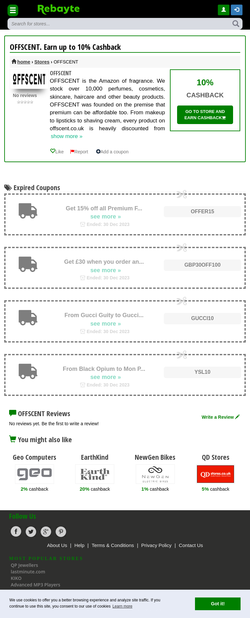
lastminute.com (28, 572)
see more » (105, 216)
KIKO (16, 578)
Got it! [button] (218, 603)
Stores (42, 61)
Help (79, 545)
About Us (57, 545)
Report (79, 151)
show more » (66, 136)
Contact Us (191, 545)
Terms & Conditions (112, 545)
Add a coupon (112, 151)
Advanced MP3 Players (35, 585)
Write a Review (221, 417)
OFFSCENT (61, 73)
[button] (237, 10)
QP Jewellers (24, 565)
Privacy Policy (156, 545)
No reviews (25, 95)
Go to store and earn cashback (205, 114)
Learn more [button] (122, 606)
